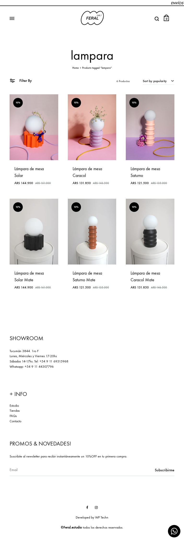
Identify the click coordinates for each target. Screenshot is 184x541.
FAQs (13, 416)
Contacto (15, 421)
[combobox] (158, 81)
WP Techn (101, 517)
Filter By (21, 80)
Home (75, 67)
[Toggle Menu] (12, 18)
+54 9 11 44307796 (39, 366)
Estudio (14, 405)
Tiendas (15, 410)
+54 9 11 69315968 (54, 361)
